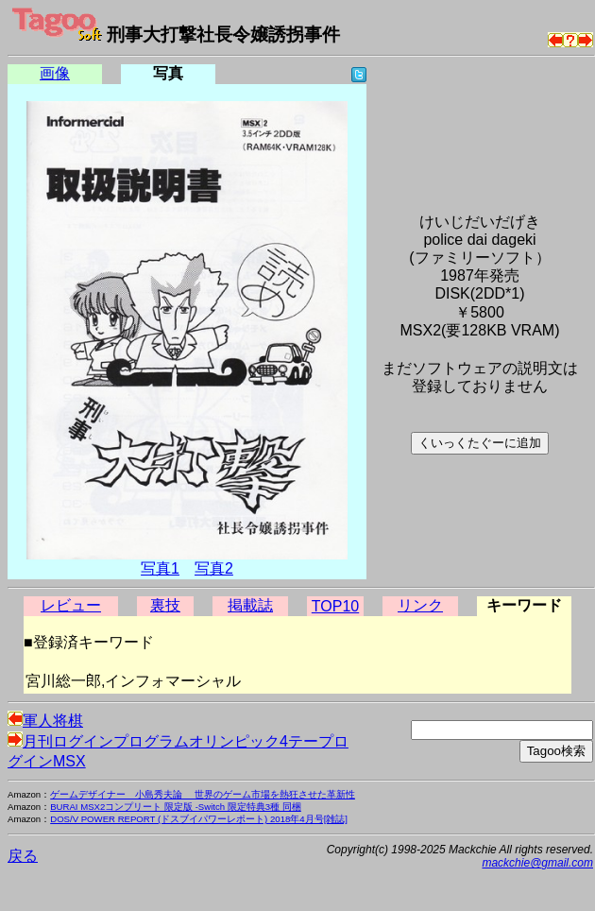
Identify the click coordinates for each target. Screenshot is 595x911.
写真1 (160, 568)
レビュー (71, 605)
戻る (23, 856)
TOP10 (335, 606)
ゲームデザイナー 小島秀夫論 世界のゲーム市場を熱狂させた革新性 (202, 794)
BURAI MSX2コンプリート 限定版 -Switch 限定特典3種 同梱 (175, 806)
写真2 (214, 568)
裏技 (165, 605)
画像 (55, 73)
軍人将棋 (45, 721)
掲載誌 (250, 605)
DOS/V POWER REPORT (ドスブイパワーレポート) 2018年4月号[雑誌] (199, 819)
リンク (420, 605)
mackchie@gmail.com (537, 862)
